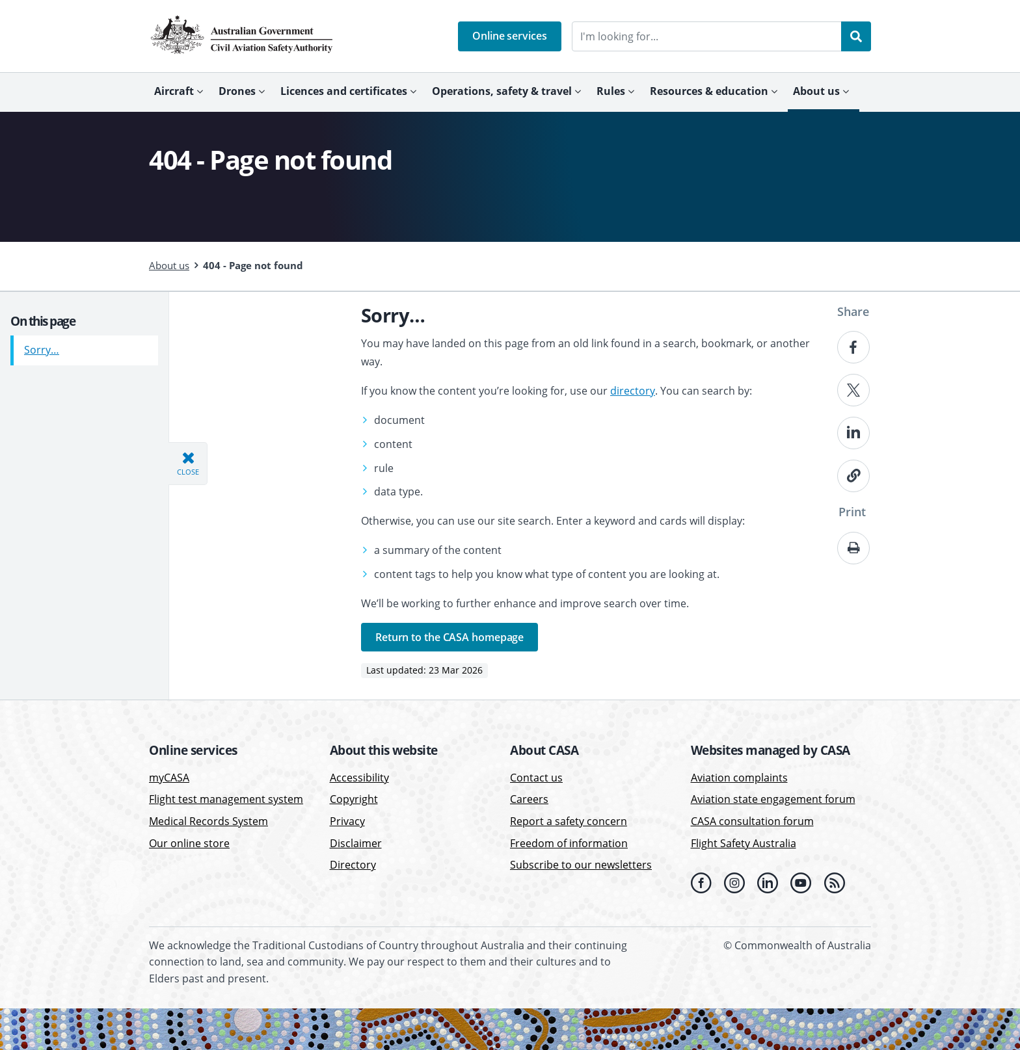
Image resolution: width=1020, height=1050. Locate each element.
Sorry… (41, 345)
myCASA (169, 777)
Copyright (354, 799)
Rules (611, 91)
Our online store (189, 843)
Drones (237, 91)
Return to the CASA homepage (449, 637)
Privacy (347, 821)
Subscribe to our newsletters (581, 865)
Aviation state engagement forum (773, 799)
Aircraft (174, 91)
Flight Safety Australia (743, 843)
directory (632, 391)
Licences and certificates (343, 91)
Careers (529, 799)
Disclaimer (356, 843)
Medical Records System (208, 821)
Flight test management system (226, 799)
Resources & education (709, 91)
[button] (509, 36)
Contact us (536, 777)
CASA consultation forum (752, 821)
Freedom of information (569, 843)
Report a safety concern (568, 821)
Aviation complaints (739, 777)
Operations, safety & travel (502, 91)
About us (816, 91)
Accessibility (359, 777)
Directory (353, 865)
